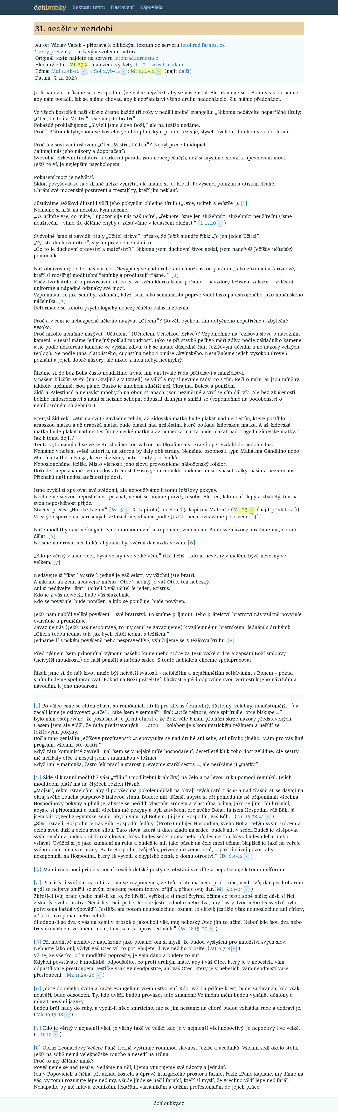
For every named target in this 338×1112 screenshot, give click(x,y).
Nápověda (151, 7)
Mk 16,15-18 (49, 1014)
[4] (255, 517)
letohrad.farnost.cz (203, 45)
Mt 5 (117, 510)
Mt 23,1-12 (143, 71)
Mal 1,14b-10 (65, 71)
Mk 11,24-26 (81, 975)
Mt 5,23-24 (230, 889)
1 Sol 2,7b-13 (105, 71)
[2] (175, 275)
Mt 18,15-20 (193, 929)
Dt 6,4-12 (232, 856)
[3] (62, 301)
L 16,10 (44, 1034)
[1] (244, 203)
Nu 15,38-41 (250, 816)
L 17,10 (208, 223)
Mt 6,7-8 (220, 948)
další (184, 71)
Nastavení (122, 7)
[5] (52, 536)
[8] (231, 640)
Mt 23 (240, 510)
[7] (57, 562)
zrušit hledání (167, 65)
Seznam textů (89, 7)
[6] (191, 543)
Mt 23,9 (78, 65)
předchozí (283, 510)
